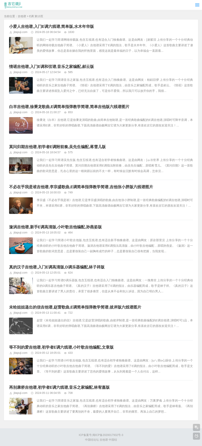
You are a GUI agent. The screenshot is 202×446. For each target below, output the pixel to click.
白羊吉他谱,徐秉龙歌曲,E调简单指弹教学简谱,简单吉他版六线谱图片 (69, 106)
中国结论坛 (92, 439)
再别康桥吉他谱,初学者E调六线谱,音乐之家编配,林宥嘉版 (59, 387)
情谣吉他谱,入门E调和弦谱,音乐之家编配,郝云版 (51, 66)
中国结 (113, 439)
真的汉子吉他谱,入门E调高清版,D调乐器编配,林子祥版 (57, 267)
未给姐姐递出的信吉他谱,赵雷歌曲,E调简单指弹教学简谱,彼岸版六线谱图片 (75, 307)
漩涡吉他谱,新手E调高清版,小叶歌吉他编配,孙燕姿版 (55, 227)
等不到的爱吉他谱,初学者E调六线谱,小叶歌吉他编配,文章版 (61, 347)
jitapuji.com (20, 32)
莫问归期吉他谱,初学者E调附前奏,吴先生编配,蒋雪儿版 (57, 147)
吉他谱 (22, 16)
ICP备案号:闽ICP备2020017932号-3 (101, 435)
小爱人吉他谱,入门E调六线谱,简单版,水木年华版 (51, 26)
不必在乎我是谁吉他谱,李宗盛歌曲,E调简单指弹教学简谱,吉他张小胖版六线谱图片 (81, 187)
